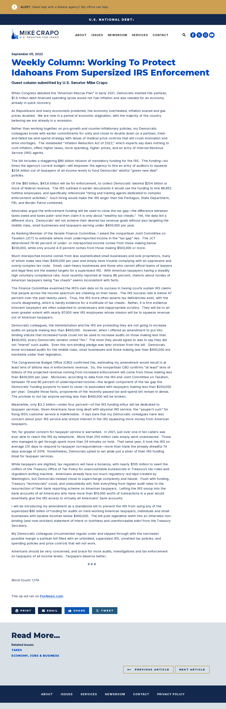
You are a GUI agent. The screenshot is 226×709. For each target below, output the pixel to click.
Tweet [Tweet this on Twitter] (105, 610)
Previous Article (152, 669)
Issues (97, 35)
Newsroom (117, 35)
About (81, 35)
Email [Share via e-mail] (50, 610)
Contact (161, 35)
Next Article (192, 669)
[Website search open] (184, 35)
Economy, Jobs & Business (35, 655)
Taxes (16, 650)
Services (140, 35)
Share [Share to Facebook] (76, 610)
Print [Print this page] (23, 610)
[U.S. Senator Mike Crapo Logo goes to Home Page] (35, 34)
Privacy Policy (171, 694)
